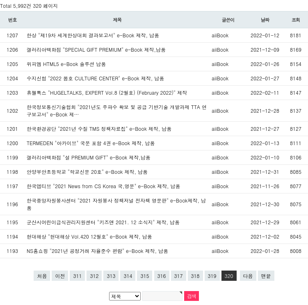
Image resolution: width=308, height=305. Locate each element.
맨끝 (266, 275)
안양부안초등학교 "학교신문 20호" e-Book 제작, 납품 (87, 171)
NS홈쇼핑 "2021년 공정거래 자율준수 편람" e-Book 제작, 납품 (97, 250)
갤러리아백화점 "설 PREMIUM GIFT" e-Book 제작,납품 (89, 157)
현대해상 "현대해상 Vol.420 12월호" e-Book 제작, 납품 (89, 236)
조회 (296, 19)
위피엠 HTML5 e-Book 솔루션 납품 (66, 63)
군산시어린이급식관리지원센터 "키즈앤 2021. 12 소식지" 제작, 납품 (103, 222)
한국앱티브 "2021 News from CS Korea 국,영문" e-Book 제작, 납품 (103, 185)
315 (144, 275)
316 (161, 275)
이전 (60, 275)
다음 (248, 275)
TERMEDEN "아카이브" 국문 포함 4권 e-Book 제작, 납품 (91, 142)
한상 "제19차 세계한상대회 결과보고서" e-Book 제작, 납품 (93, 35)
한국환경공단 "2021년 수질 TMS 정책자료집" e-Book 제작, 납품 (99, 128)
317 (178, 275)
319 (212, 275)
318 (195, 275)
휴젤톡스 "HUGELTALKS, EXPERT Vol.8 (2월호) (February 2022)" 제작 (107, 92)
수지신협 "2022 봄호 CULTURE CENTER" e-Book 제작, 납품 (95, 78)
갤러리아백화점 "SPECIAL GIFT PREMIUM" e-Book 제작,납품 (96, 49)
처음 (42, 275)
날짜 (265, 19)
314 (127, 275)
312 (94, 275)
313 (111, 275)
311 (77, 275)
